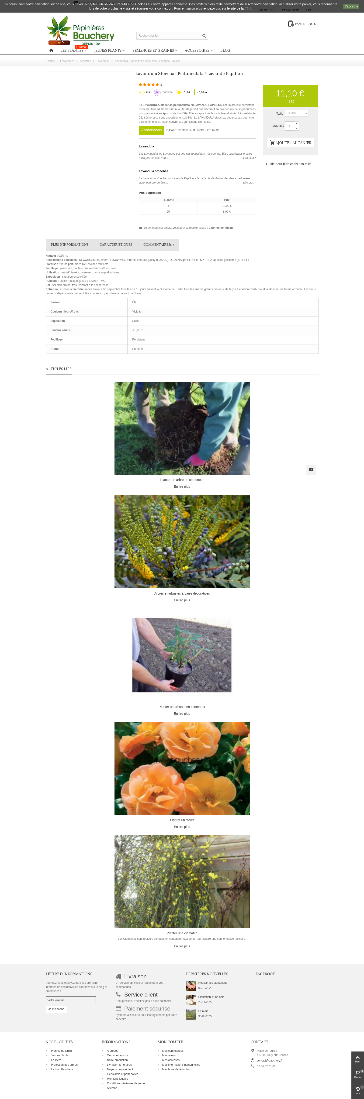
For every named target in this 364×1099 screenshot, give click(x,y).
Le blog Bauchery (61, 1069)
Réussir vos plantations (212, 982)
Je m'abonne (56, 1009)
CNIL (248, 8)
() (161, 84)
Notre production (117, 1060)
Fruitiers (55, 1060)
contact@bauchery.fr (269, 1060)
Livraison (135, 976)
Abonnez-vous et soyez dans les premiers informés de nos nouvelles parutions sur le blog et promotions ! (76, 987)
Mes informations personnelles (181, 1064)
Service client (141, 994)
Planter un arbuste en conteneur (182, 707)
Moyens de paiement (119, 1069)
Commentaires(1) (158, 245)
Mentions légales (117, 1078)
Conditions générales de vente (125, 1083)
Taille (280, 113)
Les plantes (74, 50)
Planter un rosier (182, 820)
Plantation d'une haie (211, 997)
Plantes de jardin (61, 1050)
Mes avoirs (169, 1055)
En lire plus (182, 486)
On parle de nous (117, 1055)
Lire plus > (249, 158)
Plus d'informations (70, 245)
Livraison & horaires (119, 1064)
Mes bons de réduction (176, 1069)
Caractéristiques (116, 245)
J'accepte (351, 6)
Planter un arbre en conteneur (182, 480)
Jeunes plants (108, 50)
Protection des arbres (64, 1064)
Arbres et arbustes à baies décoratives (182, 593)
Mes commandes (173, 1050)
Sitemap (111, 1088)
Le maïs (203, 1011)
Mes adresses (171, 1060)
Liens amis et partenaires (122, 1074)
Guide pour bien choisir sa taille (289, 164)
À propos (112, 1050)
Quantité (278, 125)
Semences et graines (153, 50)
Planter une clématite (182, 933)
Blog (225, 50)
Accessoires (197, 50)
